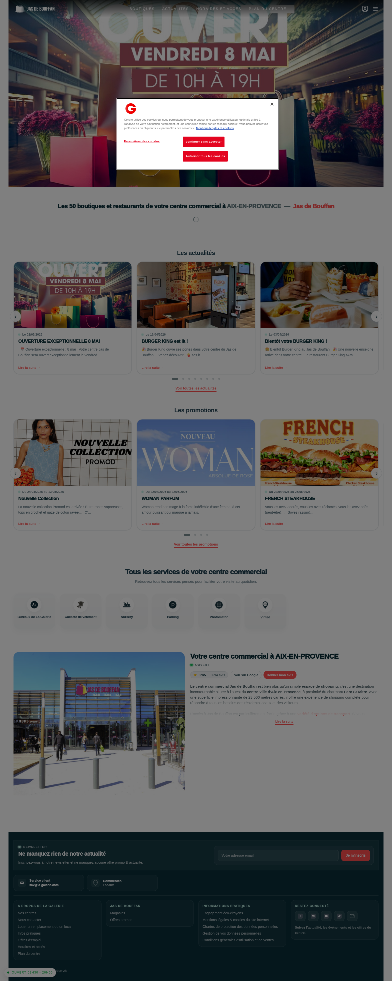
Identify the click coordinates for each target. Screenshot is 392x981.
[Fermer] (272, 104)
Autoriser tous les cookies (205, 156)
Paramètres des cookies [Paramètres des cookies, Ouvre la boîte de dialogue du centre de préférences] (142, 141)
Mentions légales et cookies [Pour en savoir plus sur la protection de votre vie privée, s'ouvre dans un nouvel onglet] (215, 128)
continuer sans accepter (204, 141)
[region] (197, 134)
